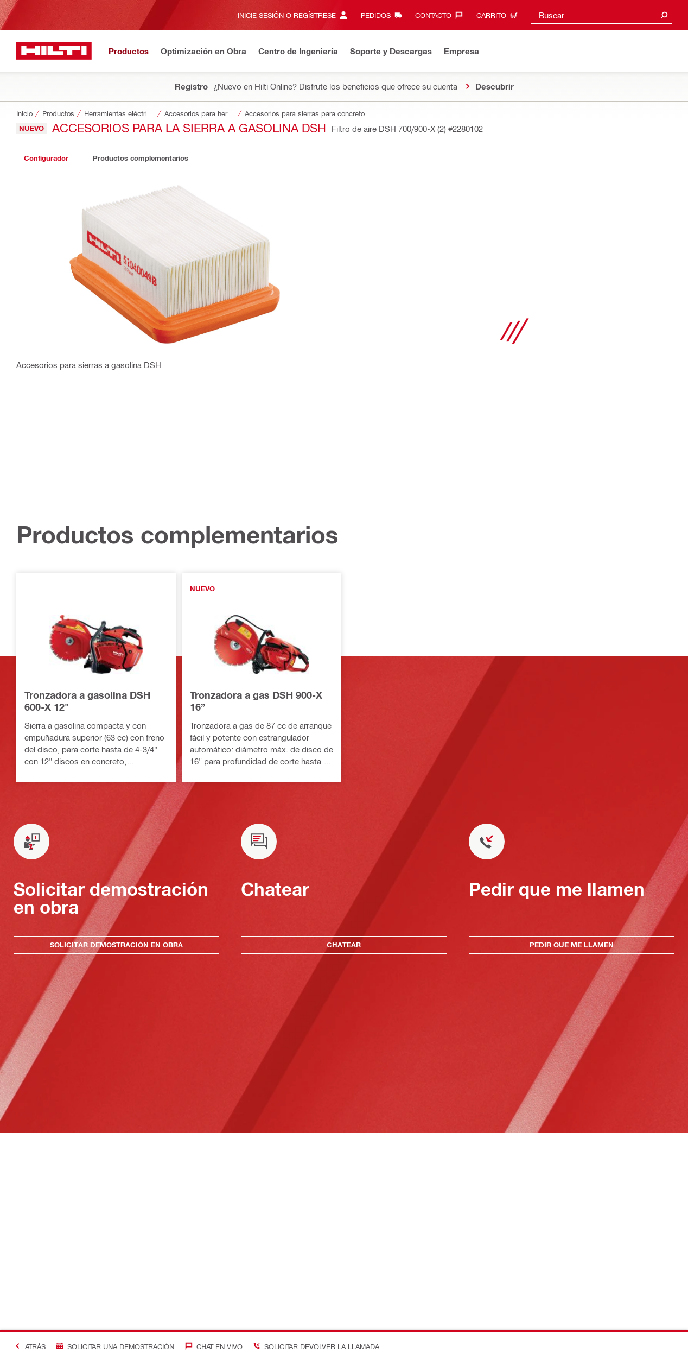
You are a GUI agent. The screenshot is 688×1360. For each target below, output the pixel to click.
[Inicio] (54, 51)
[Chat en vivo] (211, 1346)
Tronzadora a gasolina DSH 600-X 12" (87, 701)
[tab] (46, 158)
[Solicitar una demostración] (113, 1346)
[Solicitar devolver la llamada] (314, 1346)
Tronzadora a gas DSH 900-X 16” (256, 701)
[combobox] (601, 15)
